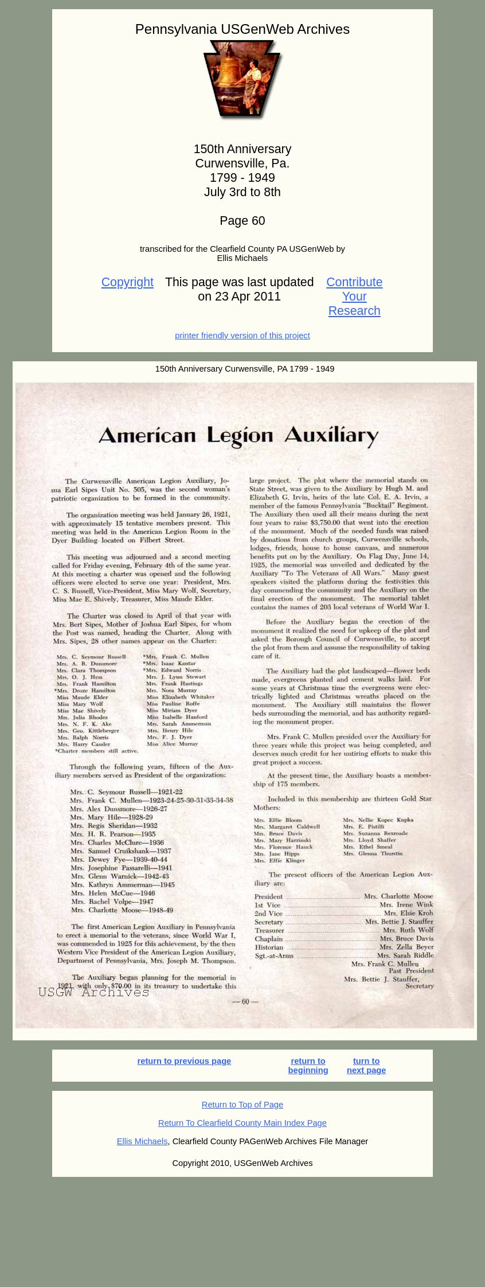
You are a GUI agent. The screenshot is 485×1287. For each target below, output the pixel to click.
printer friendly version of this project (242, 335)
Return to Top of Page (242, 1104)
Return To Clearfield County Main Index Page (242, 1123)
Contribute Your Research (354, 296)
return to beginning (308, 1065)
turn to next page (366, 1065)
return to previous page (185, 1061)
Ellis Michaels (142, 1141)
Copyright (127, 282)
